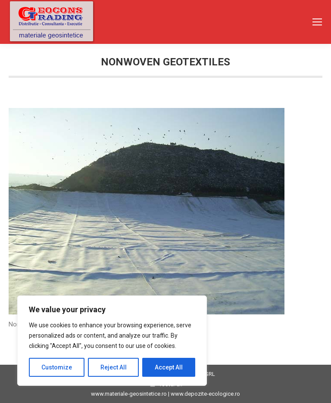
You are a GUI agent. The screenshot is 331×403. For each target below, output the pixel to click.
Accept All (169, 367)
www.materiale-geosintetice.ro (129, 394)
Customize (56, 367)
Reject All (113, 367)
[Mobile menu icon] (317, 22)
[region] (112, 340)
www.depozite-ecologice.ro (205, 394)
